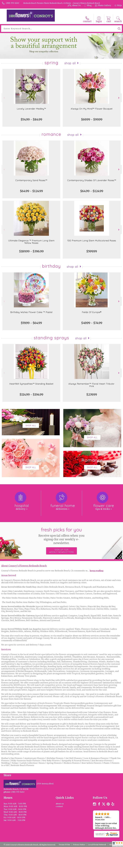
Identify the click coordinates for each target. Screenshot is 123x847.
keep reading (96, 570)
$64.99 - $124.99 (31, 191)
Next (119, 97)
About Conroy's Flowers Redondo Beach (24, 565)
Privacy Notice (79, 845)
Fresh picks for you (61, 536)
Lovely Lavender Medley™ (31, 108)
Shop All (70, 63)
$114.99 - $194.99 (31, 394)
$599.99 (91, 251)
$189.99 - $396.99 (31, 251)
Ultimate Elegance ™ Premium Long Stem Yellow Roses (31, 241)
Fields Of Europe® (91, 312)
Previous (3, 97)
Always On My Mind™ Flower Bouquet (92, 108)
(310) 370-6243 (12, 3)
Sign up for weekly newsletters (61, 550)
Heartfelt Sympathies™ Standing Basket (31, 383)
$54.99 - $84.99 (31, 119)
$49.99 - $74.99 (91, 323)
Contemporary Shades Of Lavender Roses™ (91, 180)
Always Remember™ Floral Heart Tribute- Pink (91, 385)
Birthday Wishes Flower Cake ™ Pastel (31, 312)
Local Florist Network (97, 845)
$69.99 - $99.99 (91, 119)
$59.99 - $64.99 (31, 323)
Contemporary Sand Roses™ (31, 180)
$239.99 (91, 394)
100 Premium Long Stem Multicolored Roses (91, 240)
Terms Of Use (64, 845)
